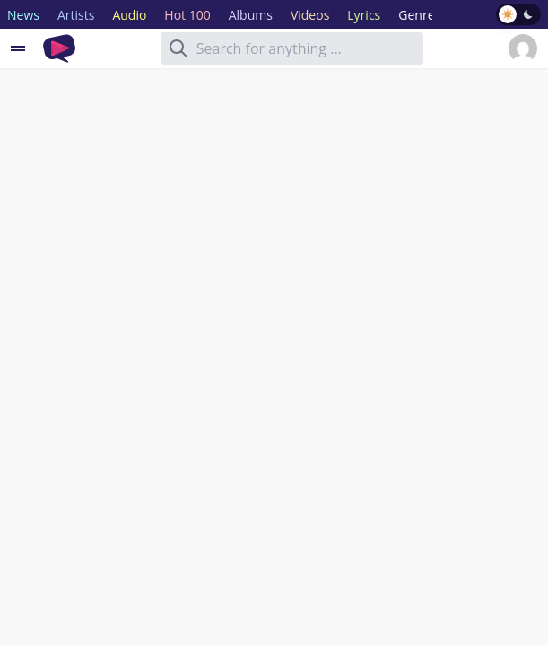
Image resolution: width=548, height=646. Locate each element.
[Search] (178, 48)
